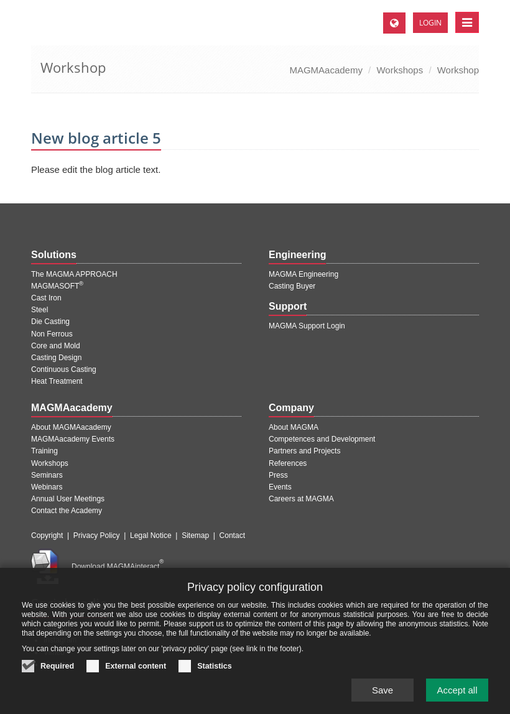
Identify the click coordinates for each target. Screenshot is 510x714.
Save (382, 700)
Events (280, 487)
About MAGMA (293, 427)
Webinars (46, 487)
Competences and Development (322, 439)
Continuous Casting (63, 369)
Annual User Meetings (67, 498)
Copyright (47, 535)
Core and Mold (55, 345)
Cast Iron (46, 298)
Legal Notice (151, 535)
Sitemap (195, 535)
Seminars (47, 475)
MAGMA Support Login (307, 326)
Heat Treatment (57, 381)
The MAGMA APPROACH (74, 274)
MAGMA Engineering (303, 274)
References (288, 463)
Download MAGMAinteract (118, 566)
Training (44, 451)
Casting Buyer (292, 286)
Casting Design (56, 357)
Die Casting (50, 321)
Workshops (399, 70)
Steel (39, 309)
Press (278, 475)
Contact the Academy (66, 510)
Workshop (458, 70)
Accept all (457, 700)
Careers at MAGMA (301, 498)
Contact (232, 535)
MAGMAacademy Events (72, 439)
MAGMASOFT (57, 286)
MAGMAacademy (326, 70)
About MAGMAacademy (71, 427)
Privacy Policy (96, 535)
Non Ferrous (52, 334)
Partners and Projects (304, 451)
